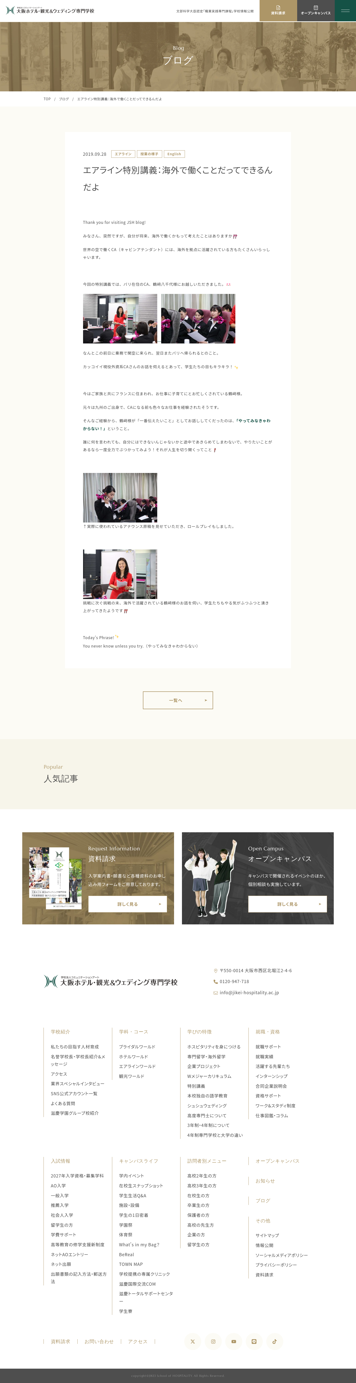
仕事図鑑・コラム (272, 1115)
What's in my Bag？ (139, 1244)
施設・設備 (129, 1205)
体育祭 (126, 1234)
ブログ (64, 98)
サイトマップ (267, 1235)
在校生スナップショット (141, 1185)
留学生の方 (62, 1225)
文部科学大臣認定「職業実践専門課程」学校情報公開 (215, 11)
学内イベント (131, 1176)
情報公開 (265, 1245)
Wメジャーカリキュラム (209, 1076)
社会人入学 (62, 1215)
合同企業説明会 (271, 1086)
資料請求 (265, 1275)
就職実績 (265, 1056)
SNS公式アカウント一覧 (74, 1093)
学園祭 (126, 1225)
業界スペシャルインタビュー (78, 1083)
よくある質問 (63, 1103)
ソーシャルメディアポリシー (282, 1255)
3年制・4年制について (208, 1125)
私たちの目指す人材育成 (75, 1047)
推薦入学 (60, 1205)
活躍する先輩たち (273, 1066)
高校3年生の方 (202, 1185)
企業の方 (196, 1234)
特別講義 (196, 1086)
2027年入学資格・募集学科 (77, 1176)
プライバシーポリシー (276, 1265)
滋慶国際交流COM (137, 1284)
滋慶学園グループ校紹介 (75, 1113)
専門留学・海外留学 (206, 1056)
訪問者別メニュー (207, 1161)
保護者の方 (198, 1215)
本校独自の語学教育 (207, 1096)
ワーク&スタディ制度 (276, 1105)
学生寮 (126, 1311)
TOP (47, 98)
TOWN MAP (131, 1264)
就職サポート (268, 1047)
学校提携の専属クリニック (144, 1274)
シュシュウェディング (207, 1105)
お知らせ (265, 1180)
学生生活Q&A (133, 1195)
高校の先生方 (200, 1225)
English (174, 153)
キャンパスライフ (138, 1161)
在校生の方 (198, 1195)
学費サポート (63, 1234)
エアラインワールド (137, 1066)
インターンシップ (272, 1076)
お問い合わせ (99, 1341)
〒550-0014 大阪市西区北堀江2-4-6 (256, 970)
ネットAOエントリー (70, 1254)
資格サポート (268, 1096)
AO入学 (58, 1185)
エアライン (123, 153)
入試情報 (60, 1161)
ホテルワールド (133, 1056)
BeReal (126, 1254)
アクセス (59, 1074)
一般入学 (60, 1195)
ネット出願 (61, 1264)
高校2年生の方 (202, 1176)
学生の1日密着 (134, 1215)
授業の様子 (149, 153)
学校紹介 (60, 1031)
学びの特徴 (199, 1031)
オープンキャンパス (278, 1161)
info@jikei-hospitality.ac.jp (249, 992)
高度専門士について (207, 1115)
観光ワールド (131, 1076)
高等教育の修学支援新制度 (78, 1244)
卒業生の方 (198, 1205)
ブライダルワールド (137, 1047)
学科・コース (134, 1031)
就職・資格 (268, 1031)
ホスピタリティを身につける (214, 1047)
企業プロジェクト (204, 1066)
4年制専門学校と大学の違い (215, 1135)
